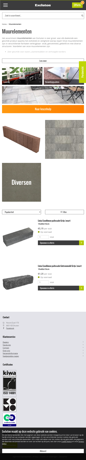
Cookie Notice (66, 441)
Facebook (10, 328)
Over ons (6, 350)
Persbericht (82, 72)
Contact (6, 348)
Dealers (6, 342)
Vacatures (7, 345)
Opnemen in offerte (62, 242)
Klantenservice (9, 336)
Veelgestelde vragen (11, 356)
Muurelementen (15, 24)
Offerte (78, 4)
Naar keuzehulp (43, 109)
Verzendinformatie (10, 353)
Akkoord (43, 451)
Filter (63, 212)
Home (4, 24)
